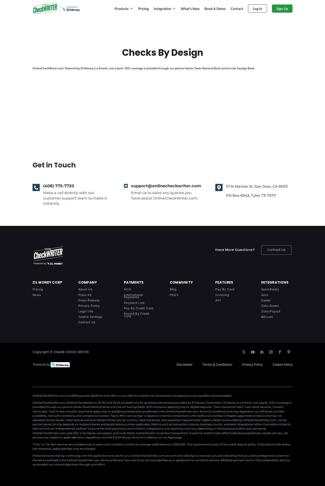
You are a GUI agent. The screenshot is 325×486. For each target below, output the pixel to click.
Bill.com (267, 317)
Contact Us (276, 250)
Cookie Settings (90, 317)
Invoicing (222, 295)
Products (122, 9)
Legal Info (85, 311)
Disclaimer (184, 364)
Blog (173, 289)
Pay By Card (224, 289)
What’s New (190, 9)
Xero (264, 295)
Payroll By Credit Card (136, 315)
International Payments (133, 296)
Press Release (89, 300)
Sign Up (282, 9)
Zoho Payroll (270, 311)
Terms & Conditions (217, 364)
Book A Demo (215, 9)
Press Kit (85, 295)
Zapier (266, 300)
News (36, 295)
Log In (257, 9)
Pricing (143, 9)
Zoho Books (270, 306)
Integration (162, 9)
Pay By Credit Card (138, 308)
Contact (237, 9)
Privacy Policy (89, 306)
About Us (85, 289)
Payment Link (134, 303)
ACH (127, 289)
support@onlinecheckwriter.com (166, 185)
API (218, 300)
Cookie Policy (282, 364)
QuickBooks (270, 289)
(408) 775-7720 (58, 185)
